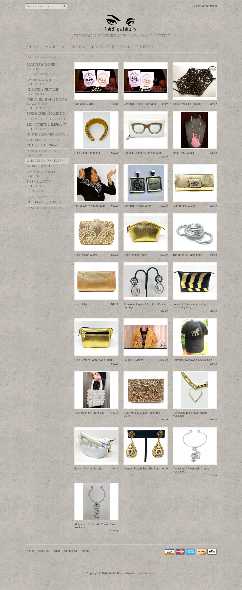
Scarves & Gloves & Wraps (42, 67)
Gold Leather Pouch (135, 254)
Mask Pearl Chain (183, 152)
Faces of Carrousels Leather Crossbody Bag (190, 306)
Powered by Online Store (140, 573)
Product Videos (137, 47)
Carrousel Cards (84, 103)
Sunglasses (36, 191)
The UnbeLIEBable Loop (187, 254)
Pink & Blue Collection (46, 119)
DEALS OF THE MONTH (44, 208)
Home (33, 47)
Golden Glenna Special (88, 468)
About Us (55, 47)
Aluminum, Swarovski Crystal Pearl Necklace (95, 526)
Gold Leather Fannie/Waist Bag (93, 360)
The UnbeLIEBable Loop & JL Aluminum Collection (47, 104)
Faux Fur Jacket (133, 360)
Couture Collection (44, 140)
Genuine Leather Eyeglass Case (143, 152)
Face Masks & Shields (44, 202)
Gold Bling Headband (87, 152)
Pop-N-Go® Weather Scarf (90, 205)
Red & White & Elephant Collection (46, 127)
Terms (85, 550)
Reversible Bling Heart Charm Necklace (190, 414)
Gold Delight (81, 304)
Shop (77, 47)
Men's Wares (37, 197)
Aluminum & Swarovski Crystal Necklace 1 (191, 470)
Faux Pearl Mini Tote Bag (89, 412)
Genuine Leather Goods (46, 134)
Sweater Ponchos (41, 74)
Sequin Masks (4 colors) (187, 103)
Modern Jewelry (40, 166)
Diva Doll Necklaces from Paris (44, 153)
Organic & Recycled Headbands (43, 92)
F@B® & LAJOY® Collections (39, 184)
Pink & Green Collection (47, 113)
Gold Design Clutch (86, 254)
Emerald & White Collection (41, 82)
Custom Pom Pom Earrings (41, 174)
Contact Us (102, 47)
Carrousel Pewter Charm (138, 205)
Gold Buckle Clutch (184, 205)
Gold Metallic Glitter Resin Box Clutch (142, 414)
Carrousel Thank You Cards (140, 103)
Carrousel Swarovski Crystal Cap (192, 360)
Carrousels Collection (46, 161)
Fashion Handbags (42, 145)
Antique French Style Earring (141, 468)
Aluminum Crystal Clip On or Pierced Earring (145, 306)
